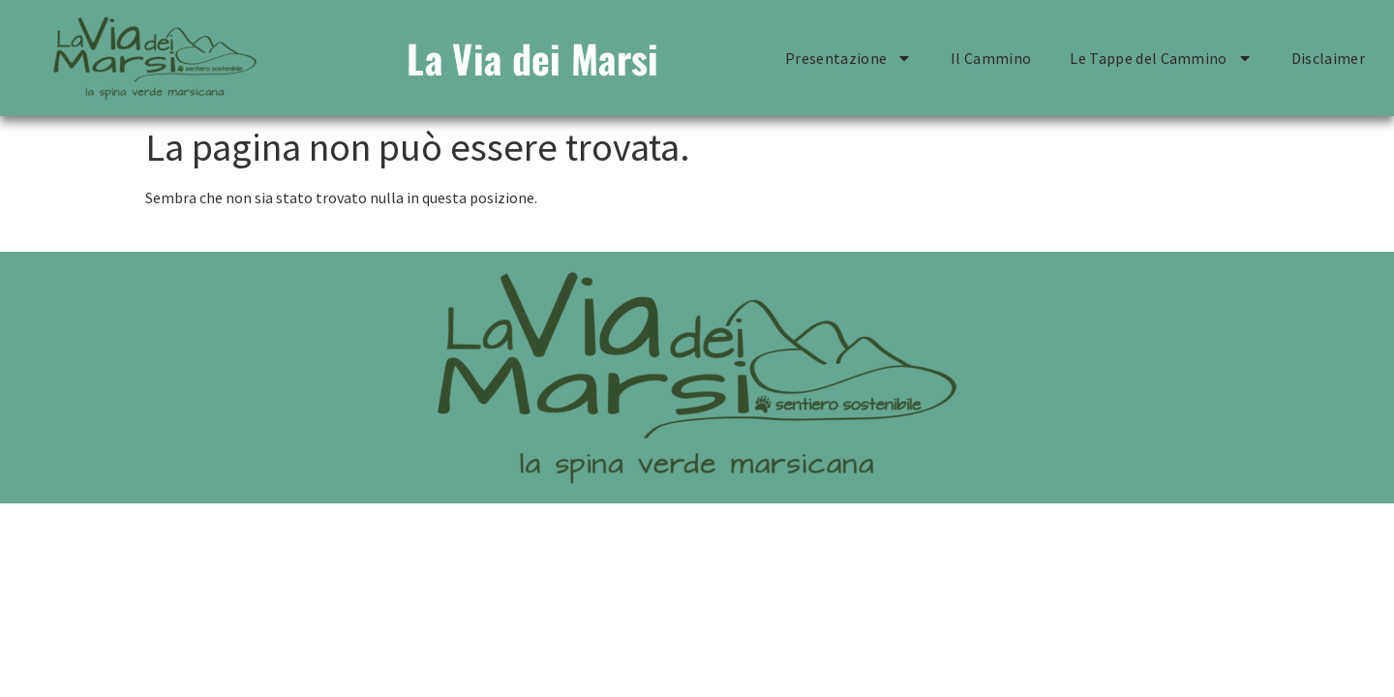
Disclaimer (1328, 58)
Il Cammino (991, 58)
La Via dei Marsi (532, 58)
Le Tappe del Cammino (1161, 58)
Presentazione (848, 58)
